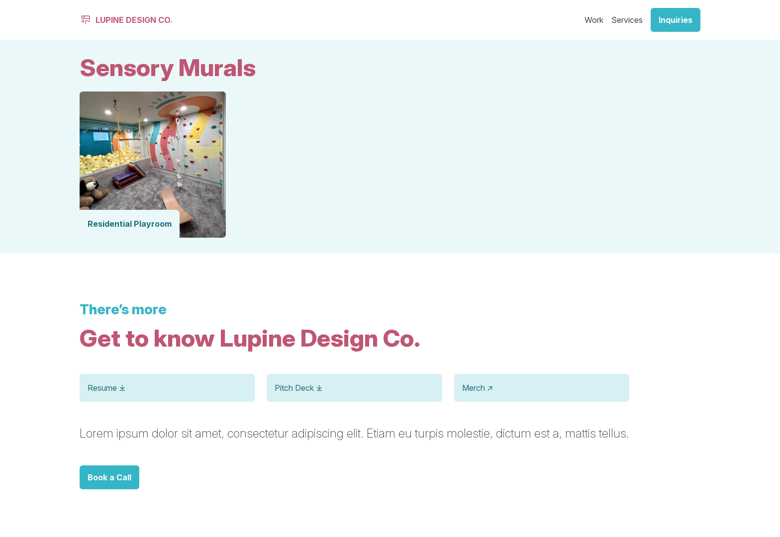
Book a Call (109, 477)
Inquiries (675, 20)
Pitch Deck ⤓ (298, 388)
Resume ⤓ (106, 388)
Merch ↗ (477, 388)
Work (594, 20)
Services (627, 20)
